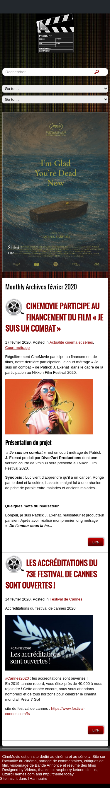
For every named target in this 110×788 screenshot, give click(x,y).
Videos (30, 769)
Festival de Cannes (66, 599)
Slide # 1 (14, 247)
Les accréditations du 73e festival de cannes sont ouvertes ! (51, 574)
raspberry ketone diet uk (76, 769)
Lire (11, 253)
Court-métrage (17, 347)
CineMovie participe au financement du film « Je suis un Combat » (54, 317)
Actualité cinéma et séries (71, 342)
